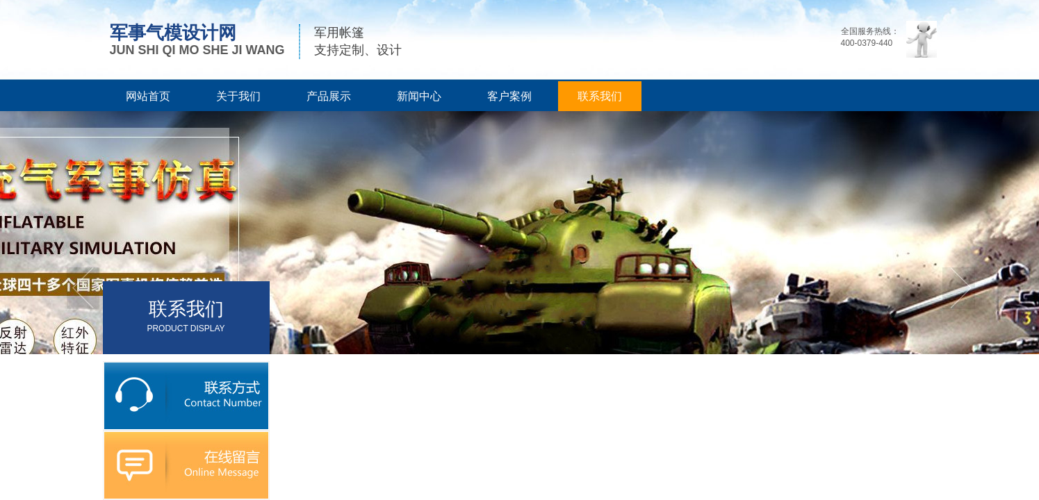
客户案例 (509, 96)
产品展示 (328, 96)
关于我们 (238, 96)
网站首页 (148, 96)
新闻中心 (419, 96)
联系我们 (600, 96)
